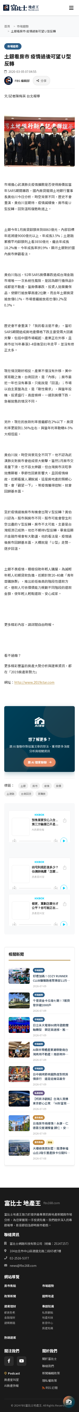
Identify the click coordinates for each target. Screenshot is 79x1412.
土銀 (23, 786)
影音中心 (47, 1323)
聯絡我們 (48, 1366)
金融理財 (9, 1317)
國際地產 (48, 1296)
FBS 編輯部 (22, 81)
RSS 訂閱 (50, 1388)
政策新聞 (10, 1296)
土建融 (10, 793)
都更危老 (9, 1312)
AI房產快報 (11, 1385)
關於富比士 (49, 1359)
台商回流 (26, 793)
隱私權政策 (49, 1380)
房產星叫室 (11, 1379)
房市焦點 (10, 1286)
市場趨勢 (23, 26)
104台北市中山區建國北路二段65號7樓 (35, 1251)
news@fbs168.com (23, 1265)
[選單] (71, 8)
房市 (34, 786)
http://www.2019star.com (34, 682)
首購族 (42, 793)
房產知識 (47, 1328)
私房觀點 (47, 1312)
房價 (58, 786)
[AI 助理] (69, 1402)
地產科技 (47, 1317)
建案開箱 (9, 1323)
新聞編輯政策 (51, 1373)
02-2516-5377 (19, 1258)
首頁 (7, 26)
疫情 (46, 786)
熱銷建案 (10, 1337)
